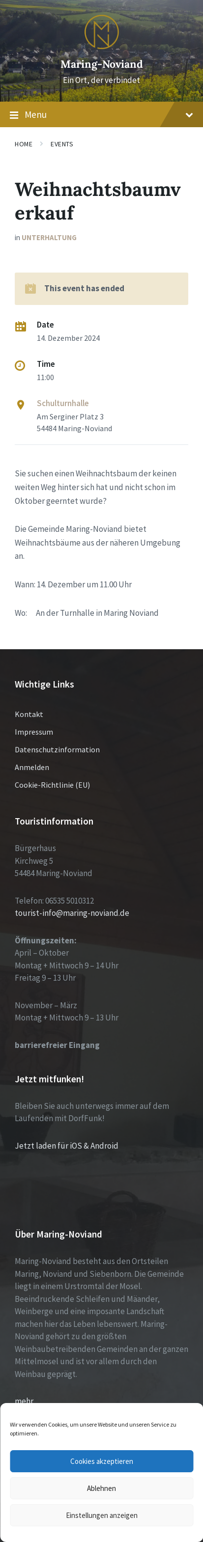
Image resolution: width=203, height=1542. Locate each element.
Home (23, 143)
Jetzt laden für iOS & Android (66, 1145)
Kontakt (29, 714)
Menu (101, 115)
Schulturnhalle (63, 403)
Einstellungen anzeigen (102, 1515)
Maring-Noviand (101, 64)
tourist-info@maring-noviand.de (72, 913)
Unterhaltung (49, 237)
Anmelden (32, 767)
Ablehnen (101, 1488)
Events (62, 143)
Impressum (34, 732)
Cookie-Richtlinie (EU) (52, 785)
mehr (24, 1401)
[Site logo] (102, 46)
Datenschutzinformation (57, 749)
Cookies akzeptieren (101, 1461)
